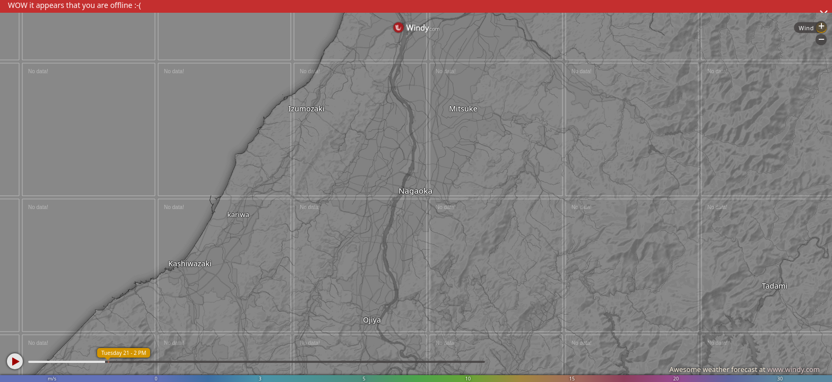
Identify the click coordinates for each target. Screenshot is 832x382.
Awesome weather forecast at (744, 369)
